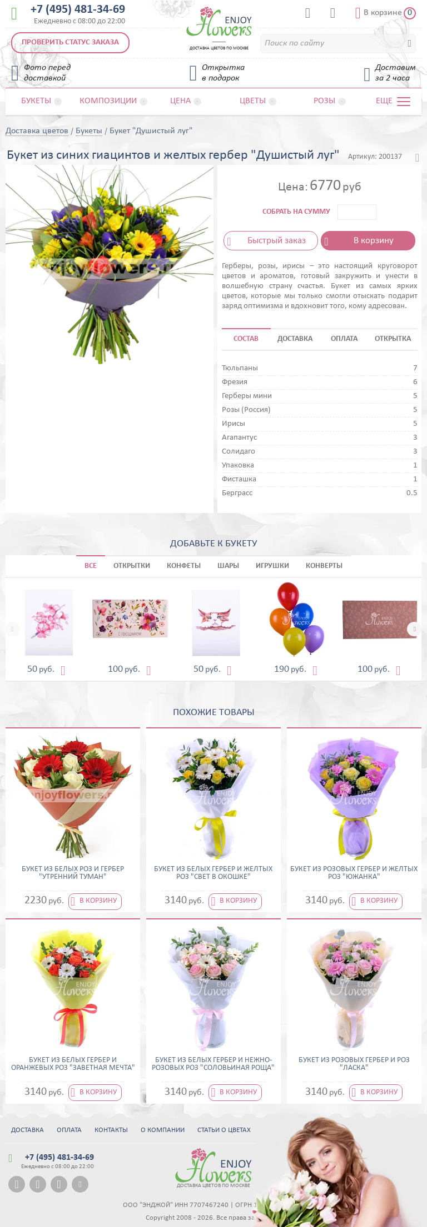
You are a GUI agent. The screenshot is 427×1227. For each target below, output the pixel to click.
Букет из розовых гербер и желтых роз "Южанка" (354, 873)
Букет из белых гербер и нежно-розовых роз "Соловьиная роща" (213, 1064)
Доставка (27, 1130)
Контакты (111, 1130)
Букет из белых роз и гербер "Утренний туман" (73, 873)
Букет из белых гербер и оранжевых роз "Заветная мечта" (73, 1064)
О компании (163, 1130)
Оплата (69, 1130)
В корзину (374, 240)
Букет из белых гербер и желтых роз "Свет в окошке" (213, 873)
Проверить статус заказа (70, 42)
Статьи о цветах (224, 1130)
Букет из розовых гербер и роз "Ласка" (354, 1064)
